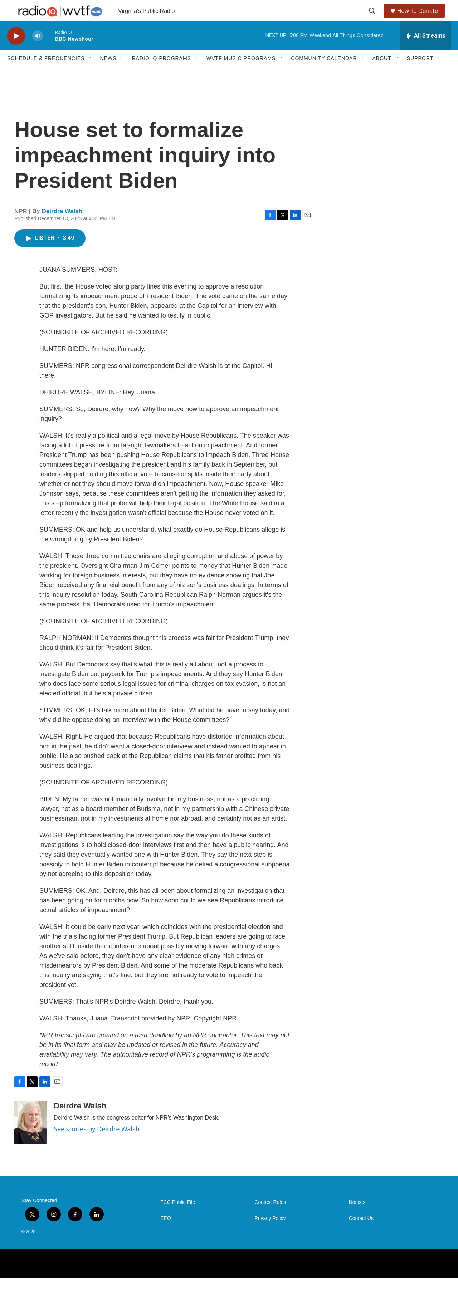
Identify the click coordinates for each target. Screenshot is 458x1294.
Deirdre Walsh (62, 227)
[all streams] (425, 52)
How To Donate (421, 19)
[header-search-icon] (373, 19)
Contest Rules (270, 1218)
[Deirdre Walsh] (30, 1138)
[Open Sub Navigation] (90, 74)
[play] (16, 52)
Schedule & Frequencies (45, 74)
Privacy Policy (270, 1234)
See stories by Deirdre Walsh (97, 1145)
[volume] (37, 52)
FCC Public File (177, 1218)
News (108, 74)
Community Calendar (324, 74)
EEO (165, 1234)
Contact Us (361, 1234)
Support (420, 74)
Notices (357, 1218)
